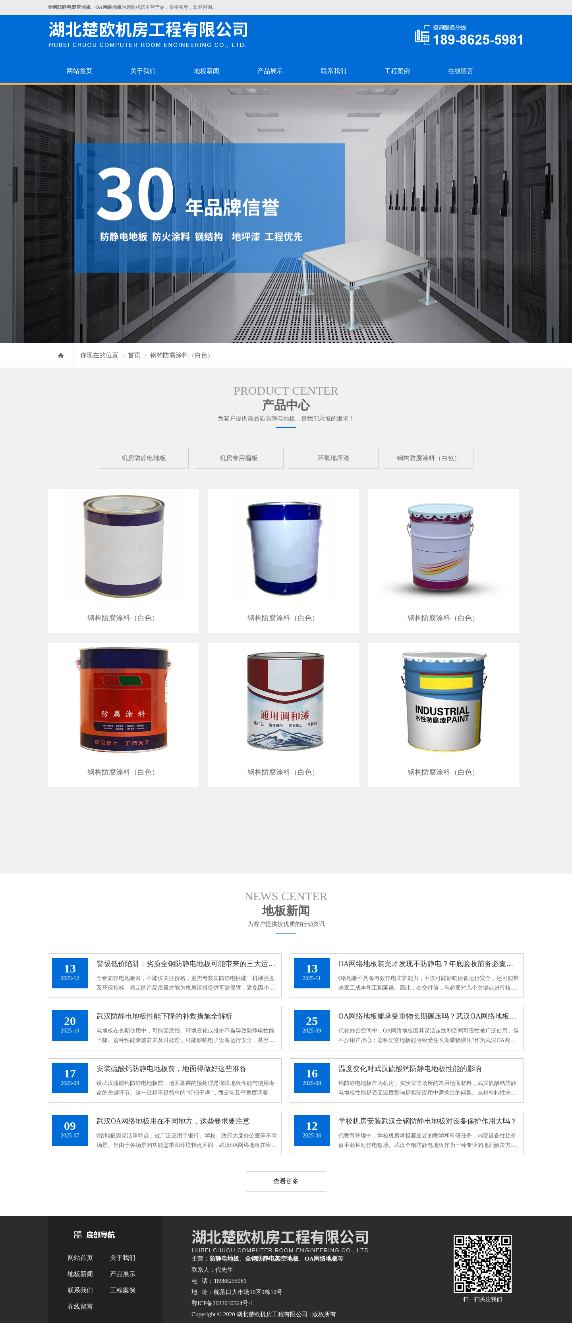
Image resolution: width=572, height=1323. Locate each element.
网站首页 (79, 71)
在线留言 (460, 71)
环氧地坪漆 (334, 458)
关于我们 (143, 71)
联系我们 (333, 71)
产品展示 (270, 71)
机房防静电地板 (144, 458)
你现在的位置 (99, 355)
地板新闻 (206, 71)
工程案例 (397, 71)
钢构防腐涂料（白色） (182, 355)
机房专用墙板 (239, 458)
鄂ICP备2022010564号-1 (222, 1303)
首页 (134, 355)
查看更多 (286, 1181)
